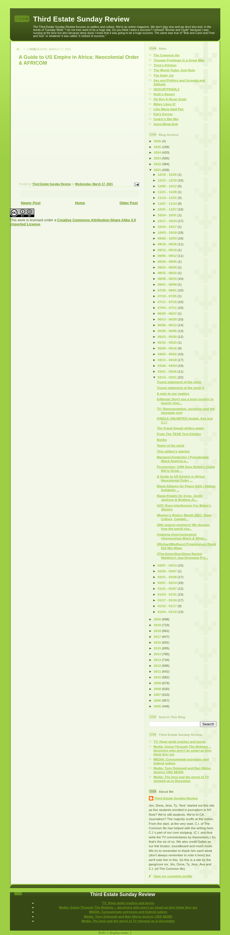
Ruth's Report (164, 94)
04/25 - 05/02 (168, 354)
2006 (158, 700)
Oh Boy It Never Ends (170, 99)
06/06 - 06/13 (168, 325)
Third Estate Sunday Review (81, 19)
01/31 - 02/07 (168, 588)
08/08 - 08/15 (168, 278)
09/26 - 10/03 (168, 238)
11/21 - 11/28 (168, 192)
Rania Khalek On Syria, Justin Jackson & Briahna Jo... (180, 497)
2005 (158, 706)
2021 (158, 170)
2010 (158, 677)
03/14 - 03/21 (168, 377)
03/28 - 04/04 (168, 365)
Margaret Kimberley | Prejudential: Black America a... (183, 459)
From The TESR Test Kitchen (179, 434)
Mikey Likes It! (165, 104)
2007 (158, 694)
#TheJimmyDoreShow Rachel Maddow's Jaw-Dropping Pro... (182, 555)
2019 (158, 625)
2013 (158, 660)
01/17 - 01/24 (168, 600)
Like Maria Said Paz (169, 109)
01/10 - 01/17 (168, 606)
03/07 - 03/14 (168, 565)
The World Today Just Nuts (174, 70)
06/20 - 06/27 (168, 313)
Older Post (129, 203)
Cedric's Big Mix (166, 119)
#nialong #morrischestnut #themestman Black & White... (182, 536)
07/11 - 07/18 (168, 302)
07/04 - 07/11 (168, 307)
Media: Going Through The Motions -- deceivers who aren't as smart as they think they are (183, 750)
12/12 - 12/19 (168, 180)
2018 (158, 631)
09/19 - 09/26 (168, 244)
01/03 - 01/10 (168, 611)
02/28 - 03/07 (168, 571)
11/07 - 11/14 (168, 203)
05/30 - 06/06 (168, 331)
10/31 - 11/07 (168, 209)
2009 (158, 683)
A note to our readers (173, 393)
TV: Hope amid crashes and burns (180, 741)
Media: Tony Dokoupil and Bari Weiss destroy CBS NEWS (182, 770)
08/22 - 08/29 (168, 267)
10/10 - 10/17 (168, 226)
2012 (158, 665)
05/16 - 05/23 (168, 342)
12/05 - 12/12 (168, 186)
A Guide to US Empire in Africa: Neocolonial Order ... (181, 478)
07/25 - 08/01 (168, 290)
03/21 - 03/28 (168, 371)
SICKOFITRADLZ (167, 89)
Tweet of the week (170, 445)
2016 (158, 642)
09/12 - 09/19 (168, 250)
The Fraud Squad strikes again (180, 428)
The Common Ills (167, 55)
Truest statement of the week (179, 382)
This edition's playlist (173, 451)
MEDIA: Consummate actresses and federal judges (128, 911)
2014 (158, 654)
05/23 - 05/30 (168, 336)
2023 (158, 158)
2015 (158, 648)
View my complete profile (173, 876)
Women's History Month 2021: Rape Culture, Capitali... (184, 517)
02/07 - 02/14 (168, 582)
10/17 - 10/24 (168, 221)
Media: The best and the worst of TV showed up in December (181, 779)
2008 (158, 689)
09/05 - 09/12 (168, 255)
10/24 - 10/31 (168, 215)
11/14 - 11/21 (168, 197)
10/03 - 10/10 (168, 232)
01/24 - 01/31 (168, 594)
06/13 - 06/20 (168, 319)
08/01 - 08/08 (168, 284)
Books (162, 439)
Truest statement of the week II (180, 387)
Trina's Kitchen (165, 65)
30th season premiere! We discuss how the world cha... (183, 526)
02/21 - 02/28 (168, 577)
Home (80, 203)
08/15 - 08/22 (168, 273)
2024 (158, 152)
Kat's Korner (163, 114)
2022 (158, 164)
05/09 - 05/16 (168, 348)
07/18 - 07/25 (168, 296)
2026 (158, 141)
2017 (158, 636)
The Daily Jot (164, 75)
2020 (158, 619)
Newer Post (31, 203)
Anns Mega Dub (166, 124)
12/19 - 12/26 (168, 174)
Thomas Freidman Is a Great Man (179, 60)
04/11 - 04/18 (168, 360)
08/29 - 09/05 (168, 261)
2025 (158, 147)
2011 (158, 671)
